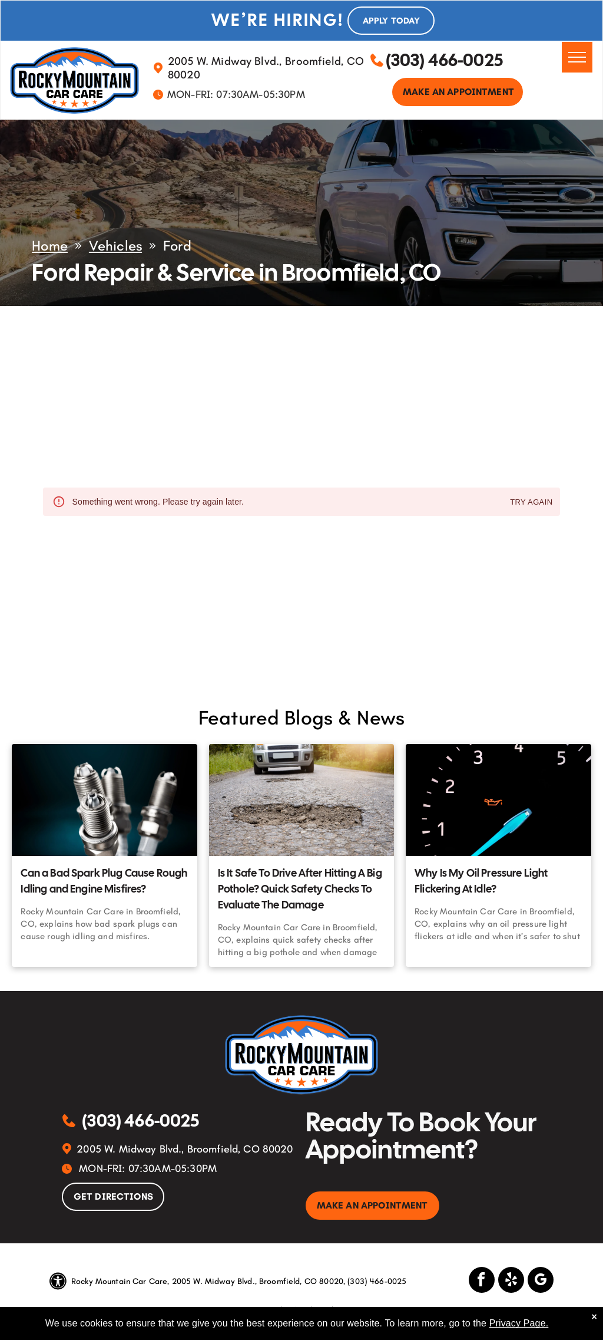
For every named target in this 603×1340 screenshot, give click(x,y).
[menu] (577, 57)
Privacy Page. (519, 1323)
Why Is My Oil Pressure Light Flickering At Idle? (481, 880)
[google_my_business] (541, 1281)
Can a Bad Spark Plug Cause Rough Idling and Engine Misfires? (104, 880)
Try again (531, 502)
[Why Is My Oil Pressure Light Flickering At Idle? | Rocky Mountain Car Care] (498, 800)
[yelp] (511, 1281)
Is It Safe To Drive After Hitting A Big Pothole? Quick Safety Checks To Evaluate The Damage (300, 888)
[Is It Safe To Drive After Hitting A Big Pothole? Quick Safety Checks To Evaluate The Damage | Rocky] (301, 800)
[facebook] (482, 1281)
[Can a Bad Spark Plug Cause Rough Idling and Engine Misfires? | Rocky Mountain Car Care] (104, 800)
